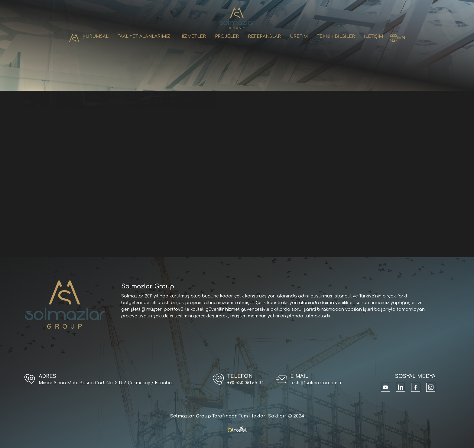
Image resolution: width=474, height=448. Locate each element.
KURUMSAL (96, 36)
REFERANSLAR (264, 36)
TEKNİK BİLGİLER (336, 36)
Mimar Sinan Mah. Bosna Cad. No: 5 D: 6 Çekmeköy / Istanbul (106, 383)
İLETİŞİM (373, 36)
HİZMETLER (192, 36)
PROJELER (227, 36)
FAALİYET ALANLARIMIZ (144, 36)
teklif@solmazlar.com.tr (316, 383)
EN (401, 37)
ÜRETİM (299, 36)
